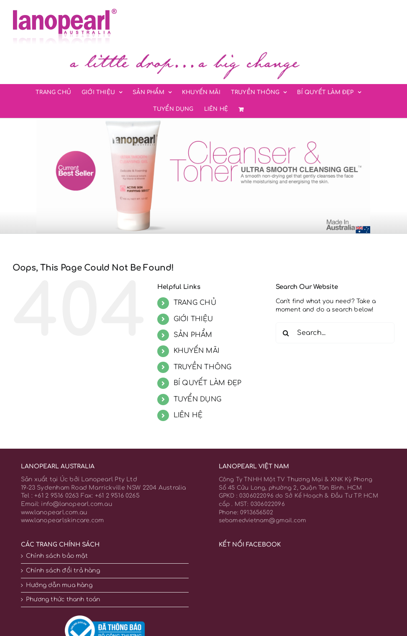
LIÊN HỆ (188, 415)
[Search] (286, 332)
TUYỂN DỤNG (197, 399)
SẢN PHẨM (193, 335)
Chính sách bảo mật (57, 556)
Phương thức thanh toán (63, 599)
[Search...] (335, 332)
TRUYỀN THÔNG (203, 367)
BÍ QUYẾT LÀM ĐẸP (207, 383)
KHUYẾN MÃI (196, 351)
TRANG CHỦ (195, 303)
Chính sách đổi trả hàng (63, 570)
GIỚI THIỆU (193, 319)
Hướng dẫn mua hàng (59, 585)
